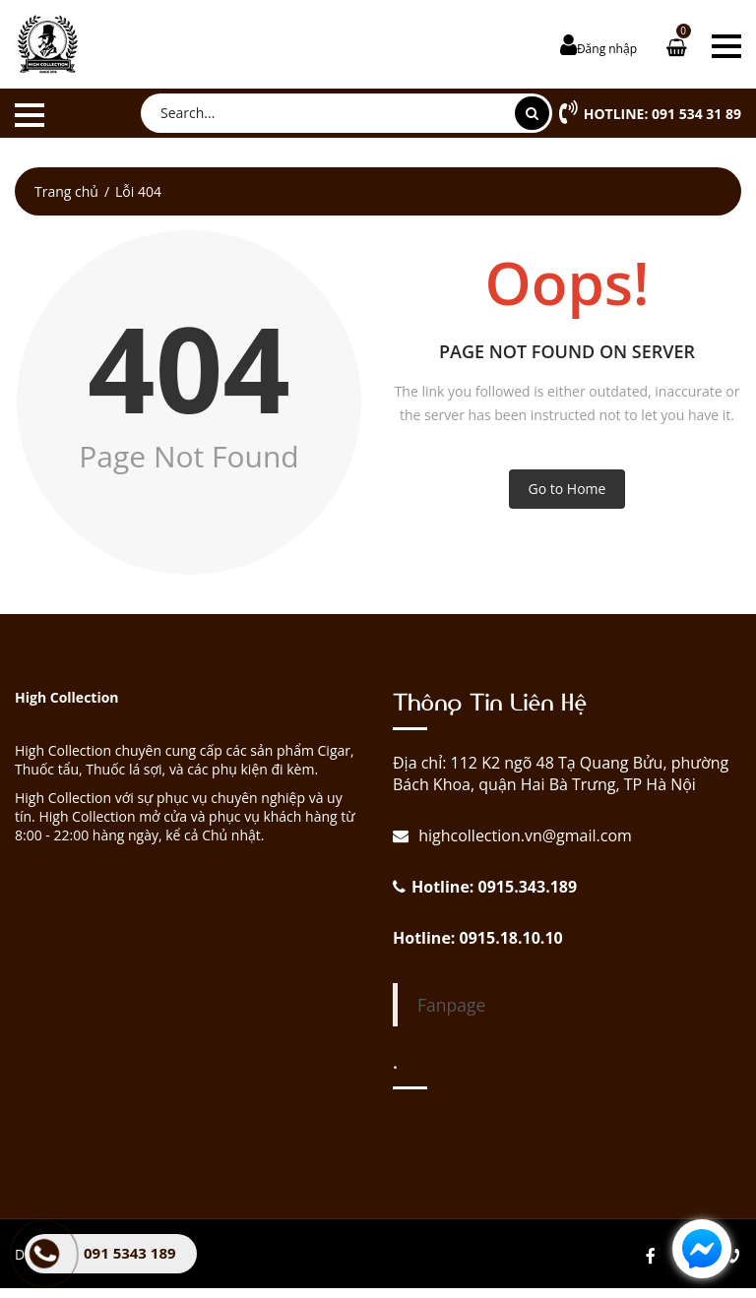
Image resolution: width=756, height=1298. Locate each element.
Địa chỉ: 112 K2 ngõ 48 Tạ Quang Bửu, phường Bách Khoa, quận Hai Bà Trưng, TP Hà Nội (560, 773)
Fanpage (451, 1005)
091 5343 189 (130, 1253)
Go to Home (567, 488)
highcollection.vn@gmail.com (523, 835)
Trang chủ (66, 191)
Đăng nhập (607, 48)
